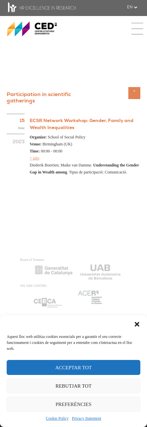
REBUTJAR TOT (73, 386)
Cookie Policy (57, 418)
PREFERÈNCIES (74, 404)
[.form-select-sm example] (132, 7)
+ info (34, 158)
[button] (137, 323)
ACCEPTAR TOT (73, 367)
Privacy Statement (86, 418)
